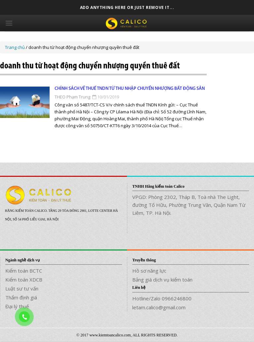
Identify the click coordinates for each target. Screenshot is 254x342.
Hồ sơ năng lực (149, 270)
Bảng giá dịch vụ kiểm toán (162, 279)
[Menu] (9, 23)
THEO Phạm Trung (72, 97)
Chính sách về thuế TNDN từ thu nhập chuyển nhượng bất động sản (130, 88)
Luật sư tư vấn (21, 288)
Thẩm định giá (21, 297)
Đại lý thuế (17, 306)
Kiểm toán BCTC (23, 270)
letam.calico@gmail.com (159, 307)
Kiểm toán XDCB (23, 279)
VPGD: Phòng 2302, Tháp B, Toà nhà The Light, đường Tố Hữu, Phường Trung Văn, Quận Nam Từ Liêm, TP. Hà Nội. (188, 205)
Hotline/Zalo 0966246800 (161, 298)
